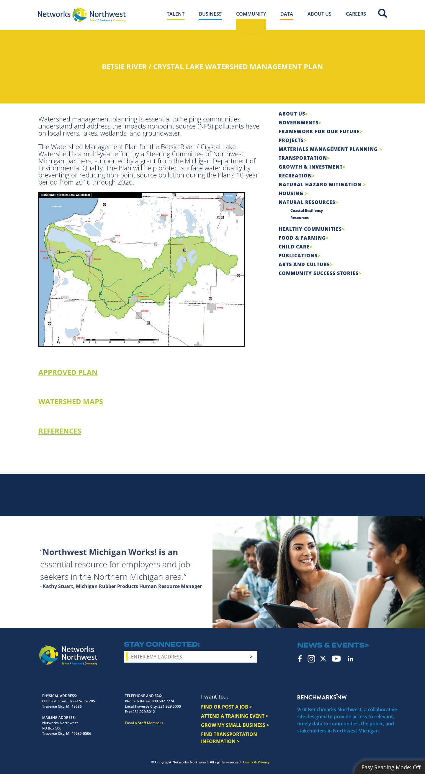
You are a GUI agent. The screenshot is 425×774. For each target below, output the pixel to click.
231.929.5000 (169, 706)
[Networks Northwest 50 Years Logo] (82, 15)
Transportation (303, 158)
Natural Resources (307, 202)
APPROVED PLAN (68, 372)
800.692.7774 (163, 701)
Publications (298, 255)
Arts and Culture (304, 264)
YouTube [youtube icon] (336, 658)
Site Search (382, 13)
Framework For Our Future (319, 131)
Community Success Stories (319, 273)
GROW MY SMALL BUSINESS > (235, 725)
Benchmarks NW (322, 696)
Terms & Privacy (256, 762)
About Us (292, 114)
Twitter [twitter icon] (323, 658)
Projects (291, 140)
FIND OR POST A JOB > (226, 707)
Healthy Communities (310, 229)
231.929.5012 (144, 711)
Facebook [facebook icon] (300, 659)
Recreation (295, 175)
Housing (292, 193)
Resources (299, 217)
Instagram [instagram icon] (311, 658)
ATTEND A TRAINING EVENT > (234, 716)
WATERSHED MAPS (70, 401)
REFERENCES (59, 431)
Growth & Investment (311, 167)
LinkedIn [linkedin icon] (350, 659)
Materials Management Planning (329, 149)
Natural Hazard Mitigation (321, 184)
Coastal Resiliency (306, 210)
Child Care (294, 246)
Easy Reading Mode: (391, 767)
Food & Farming (302, 238)
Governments (298, 122)
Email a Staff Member (143, 722)
